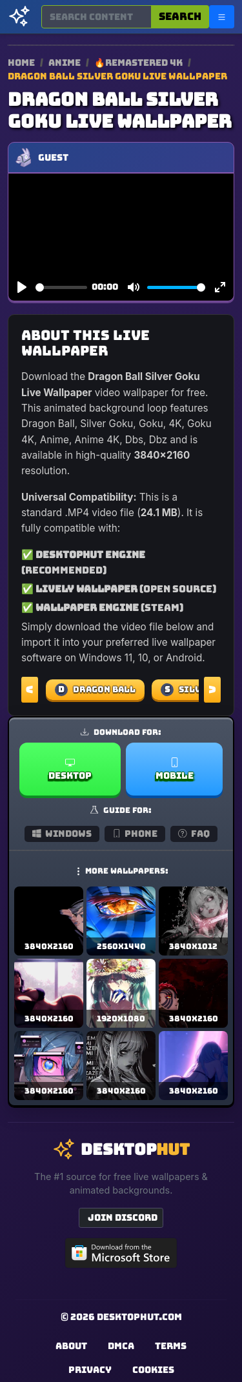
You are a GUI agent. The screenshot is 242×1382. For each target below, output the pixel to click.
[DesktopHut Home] (19, 17)
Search (180, 16)
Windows (62, 833)
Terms (171, 1346)
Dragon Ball (95, 689)
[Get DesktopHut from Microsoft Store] (121, 1252)
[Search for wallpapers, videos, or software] (96, 16)
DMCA (121, 1346)
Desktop (70, 769)
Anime (65, 62)
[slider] (61, 287)
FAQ (194, 833)
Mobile (175, 769)
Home (21, 62)
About (71, 1346)
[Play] (22, 287)
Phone (135, 833)
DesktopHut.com (139, 1317)
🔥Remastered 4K (139, 62)
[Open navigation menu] (221, 16)
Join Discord (122, 1217)
